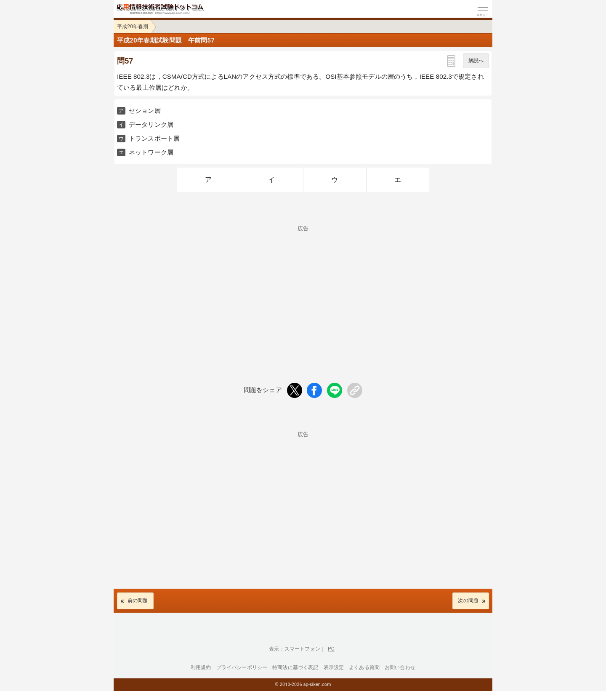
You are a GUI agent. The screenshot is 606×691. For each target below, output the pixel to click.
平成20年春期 (133, 26)
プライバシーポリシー (242, 667)
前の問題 (138, 600)
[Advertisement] (303, 290)
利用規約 (201, 667)
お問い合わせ (400, 667)
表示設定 (334, 667)
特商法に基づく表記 (295, 667)
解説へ (476, 61)
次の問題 (468, 600)
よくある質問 (364, 667)
